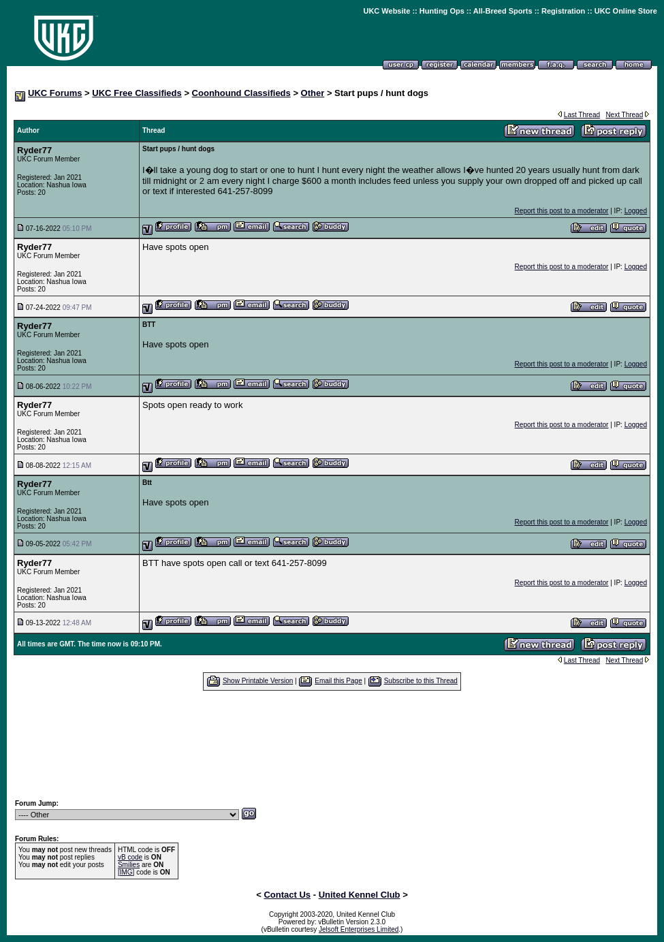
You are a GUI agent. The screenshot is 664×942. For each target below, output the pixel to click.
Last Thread (582, 115)
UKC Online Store (626, 11)
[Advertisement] (332, 744)
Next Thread (624, 115)
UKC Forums (55, 93)
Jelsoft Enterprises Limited (358, 929)
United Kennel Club (359, 895)
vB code (130, 857)
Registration (563, 11)
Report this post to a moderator (562, 211)
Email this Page (338, 681)
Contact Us (287, 895)
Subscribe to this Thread (421, 681)
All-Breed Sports (503, 11)
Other (313, 93)
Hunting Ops (442, 11)
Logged (636, 211)
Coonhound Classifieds (241, 93)
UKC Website (386, 11)
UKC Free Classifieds (137, 93)
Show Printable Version (258, 681)
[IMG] (126, 872)
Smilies (129, 864)
